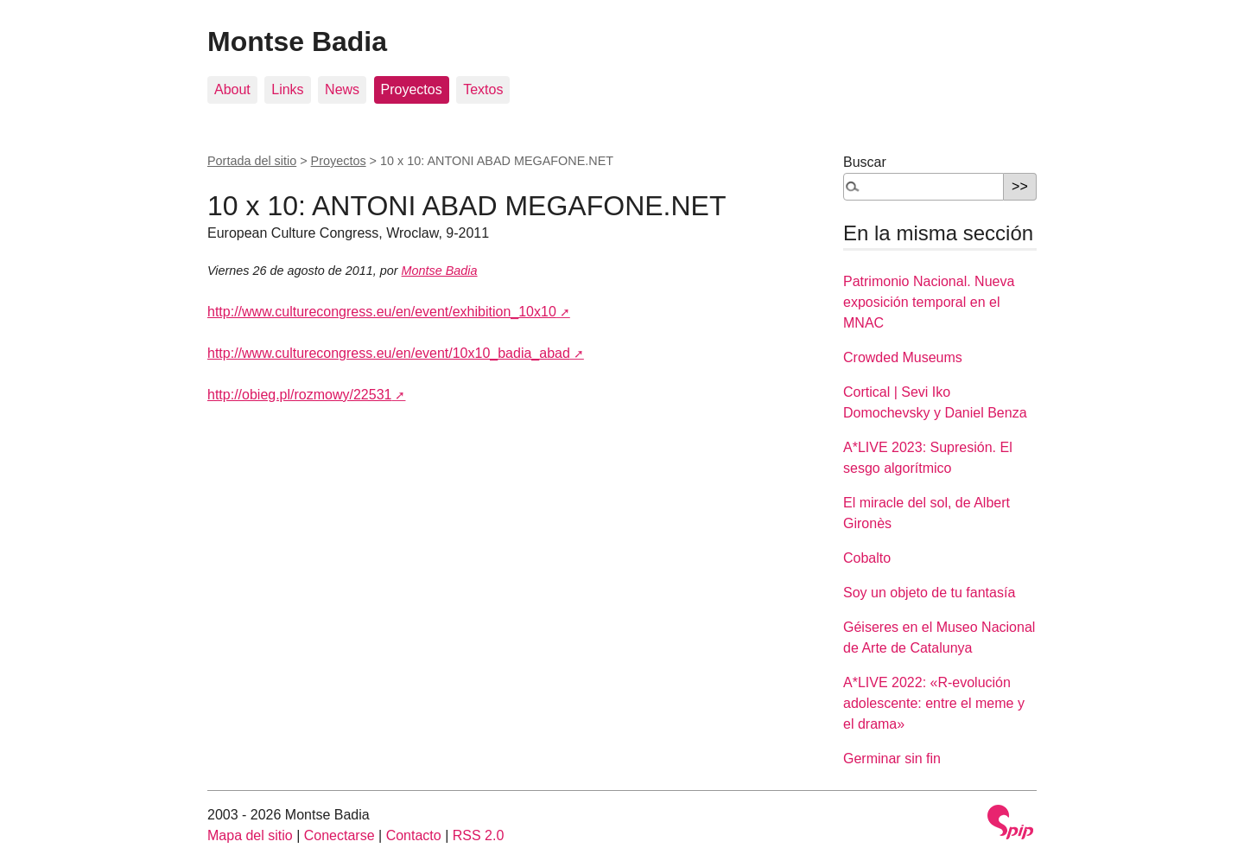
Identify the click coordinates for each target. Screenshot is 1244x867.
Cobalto (867, 558)
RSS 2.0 (479, 835)
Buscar (864, 162)
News (342, 89)
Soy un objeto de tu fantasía (929, 592)
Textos (483, 89)
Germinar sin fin (892, 758)
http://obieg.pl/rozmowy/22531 (299, 394)
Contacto (413, 835)
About (232, 89)
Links (287, 89)
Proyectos (411, 89)
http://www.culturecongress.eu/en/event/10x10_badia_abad (388, 353)
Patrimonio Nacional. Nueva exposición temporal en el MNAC (928, 302)
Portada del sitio (251, 161)
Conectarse (339, 835)
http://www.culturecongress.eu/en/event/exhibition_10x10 (381, 311)
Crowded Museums (902, 357)
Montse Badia (297, 41)
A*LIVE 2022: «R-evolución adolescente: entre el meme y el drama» (934, 703)
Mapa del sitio (250, 835)
